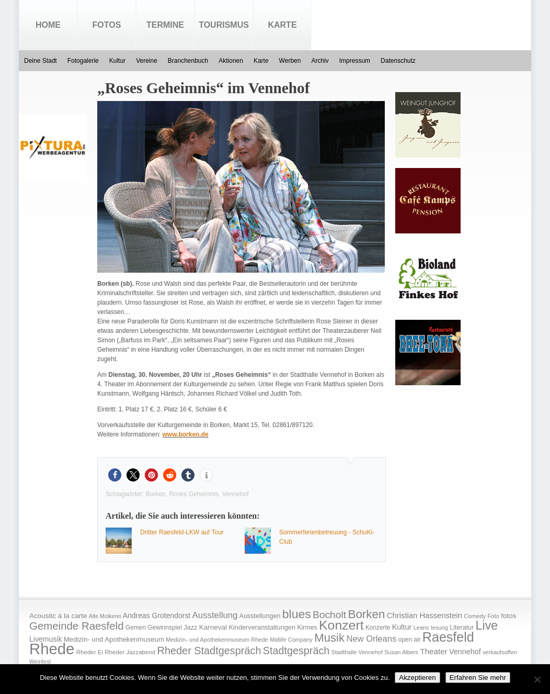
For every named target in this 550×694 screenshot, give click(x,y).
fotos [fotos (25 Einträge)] (508, 616)
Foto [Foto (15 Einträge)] (493, 616)
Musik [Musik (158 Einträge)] (329, 637)
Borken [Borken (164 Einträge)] (366, 614)
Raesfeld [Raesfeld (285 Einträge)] (448, 637)
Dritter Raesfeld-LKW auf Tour (182, 532)
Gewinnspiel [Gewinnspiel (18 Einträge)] (164, 627)
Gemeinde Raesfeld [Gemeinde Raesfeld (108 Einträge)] (76, 626)
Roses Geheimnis (194, 494)
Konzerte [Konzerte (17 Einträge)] (377, 627)
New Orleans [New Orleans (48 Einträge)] (371, 639)
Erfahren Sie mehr (478, 677)
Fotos (107, 24)
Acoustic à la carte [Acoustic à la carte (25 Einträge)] (58, 616)
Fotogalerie (83, 60)
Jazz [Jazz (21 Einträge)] (190, 627)
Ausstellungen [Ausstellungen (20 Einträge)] (260, 616)
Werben (290, 60)
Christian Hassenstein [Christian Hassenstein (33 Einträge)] (424, 615)
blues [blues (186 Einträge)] (296, 614)
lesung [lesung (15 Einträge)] (439, 627)
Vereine (146, 60)
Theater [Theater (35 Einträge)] (433, 651)
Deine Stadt (40, 60)
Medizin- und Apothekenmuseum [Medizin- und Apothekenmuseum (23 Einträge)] (114, 639)
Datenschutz (398, 60)
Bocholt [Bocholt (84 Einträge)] (329, 614)
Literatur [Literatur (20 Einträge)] (462, 627)
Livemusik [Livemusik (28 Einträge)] (45, 639)
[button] (114, 475)
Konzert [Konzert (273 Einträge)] (341, 625)
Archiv (319, 60)
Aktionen (231, 60)
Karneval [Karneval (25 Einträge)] (213, 627)
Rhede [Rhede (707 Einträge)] (51, 648)
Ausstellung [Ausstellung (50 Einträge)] (215, 615)
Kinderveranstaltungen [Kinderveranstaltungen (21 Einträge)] (261, 627)
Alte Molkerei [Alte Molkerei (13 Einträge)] (105, 616)
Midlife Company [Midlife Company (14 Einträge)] (291, 639)
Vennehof (235, 494)
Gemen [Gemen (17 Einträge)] (135, 627)
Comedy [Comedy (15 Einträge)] (475, 616)
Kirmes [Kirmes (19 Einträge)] (307, 627)
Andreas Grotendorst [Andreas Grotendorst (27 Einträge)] (157, 615)
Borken (156, 494)
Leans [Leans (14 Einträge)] (421, 627)
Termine (165, 24)
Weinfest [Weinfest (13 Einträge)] (40, 661)
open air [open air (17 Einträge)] (409, 639)
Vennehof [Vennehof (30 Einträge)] (465, 651)
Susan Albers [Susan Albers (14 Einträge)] (401, 652)
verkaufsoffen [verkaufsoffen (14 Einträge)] (500, 652)
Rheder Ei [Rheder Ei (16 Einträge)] (89, 652)
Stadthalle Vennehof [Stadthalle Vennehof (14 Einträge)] (357, 652)
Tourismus (224, 24)
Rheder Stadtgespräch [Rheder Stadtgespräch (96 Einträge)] (209, 650)
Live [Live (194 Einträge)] (487, 625)
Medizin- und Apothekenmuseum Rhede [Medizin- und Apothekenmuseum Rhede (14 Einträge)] (217, 639)
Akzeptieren (417, 677)
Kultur (117, 60)
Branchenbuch (188, 60)
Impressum (354, 60)
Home (48, 24)
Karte (282, 24)
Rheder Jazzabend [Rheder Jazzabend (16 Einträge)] (130, 652)
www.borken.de (186, 434)
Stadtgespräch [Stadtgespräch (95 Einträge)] (296, 650)
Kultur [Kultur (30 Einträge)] (402, 627)
